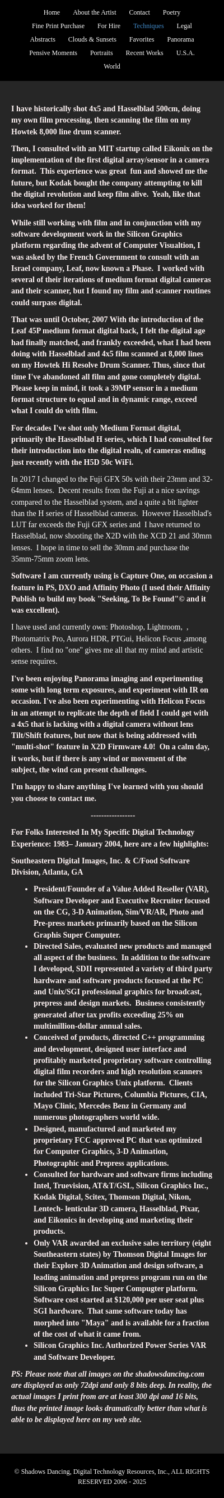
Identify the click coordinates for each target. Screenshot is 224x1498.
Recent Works (145, 53)
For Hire (108, 26)
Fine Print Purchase (58, 26)
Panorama (180, 39)
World (112, 66)
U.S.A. (185, 53)
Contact (139, 12)
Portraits (101, 53)
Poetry (171, 12)
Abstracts (42, 39)
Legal (184, 26)
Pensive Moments (53, 53)
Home (52, 12)
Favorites (142, 39)
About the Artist (94, 12)
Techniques (148, 26)
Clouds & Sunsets (92, 39)
